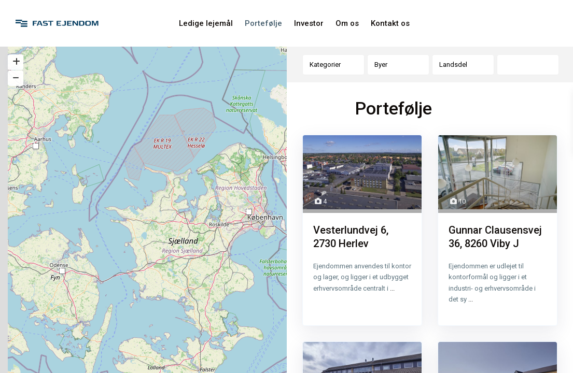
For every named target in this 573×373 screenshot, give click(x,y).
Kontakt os (390, 23)
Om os (347, 23)
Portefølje (263, 23)
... (392, 289)
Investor (309, 23)
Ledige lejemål (206, 23)
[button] (36, 146)
